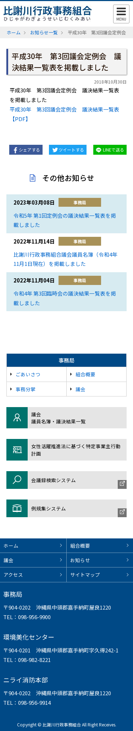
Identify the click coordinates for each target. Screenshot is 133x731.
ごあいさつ (28, 374)
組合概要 (85, 374)
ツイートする (71, 150)
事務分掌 (25, 389)
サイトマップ (85, 574)
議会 (80, 389)
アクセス (13, 574)
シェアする (29, 150)
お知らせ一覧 (44, 32)
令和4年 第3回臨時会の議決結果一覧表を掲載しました (64, 298)
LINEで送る (113, 150)
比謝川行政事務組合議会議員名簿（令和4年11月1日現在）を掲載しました (65, 259)
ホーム (14, 32)
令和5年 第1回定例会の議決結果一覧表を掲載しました (64, 220)
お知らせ (80, 560)
